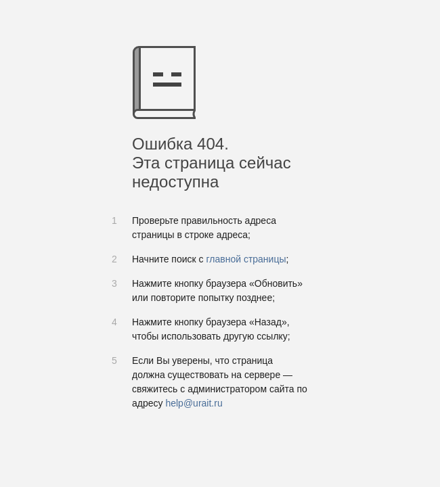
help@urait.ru (193, 403)
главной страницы (246, 259)
